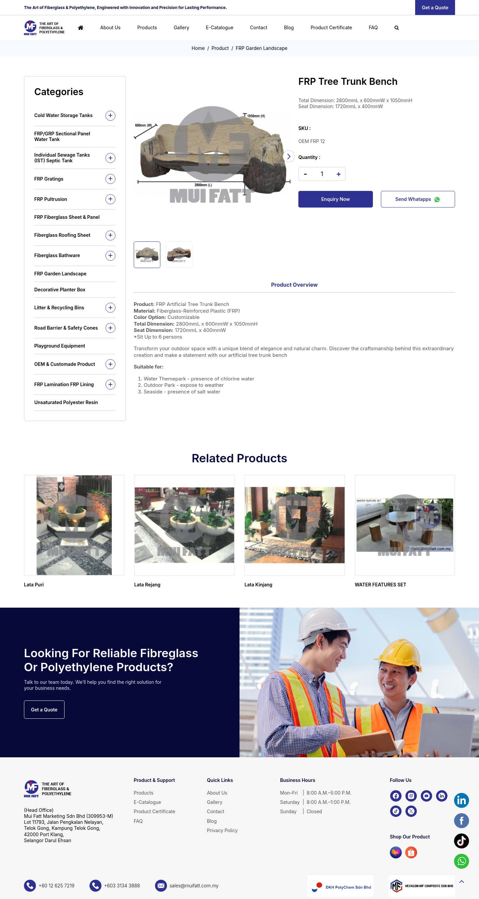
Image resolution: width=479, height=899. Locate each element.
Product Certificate (331, 27)
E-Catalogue (219, 27)
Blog (289, 27)
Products (147, 27)
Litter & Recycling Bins (59, 307)
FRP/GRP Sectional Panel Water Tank (62, 136)
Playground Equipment (59, 346)
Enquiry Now (335, 199)
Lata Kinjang (258, 584)
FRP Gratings (49, 179)
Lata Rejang (147, 584)
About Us (110, 27)
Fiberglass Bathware (57, 255)
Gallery (181, 27)
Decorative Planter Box (59, 289)
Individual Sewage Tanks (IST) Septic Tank (62, 157)
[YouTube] (426, 796)
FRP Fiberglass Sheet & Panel (66, 217)
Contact (258, 27)
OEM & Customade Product (64, 364)
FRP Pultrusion (50, 199)
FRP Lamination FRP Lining (64, 384)
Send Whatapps (418, 199)
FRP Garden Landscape (261, 48)
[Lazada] (396, 852)
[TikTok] (396, 811)
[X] (411, 811)
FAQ (373, 27)
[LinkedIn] (442, 796)
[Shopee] (411, 852)
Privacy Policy (222, 830)
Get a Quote (435, 7)
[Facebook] (396, 796)
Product (220, 48)
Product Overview (294, 284)
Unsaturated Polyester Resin (66, 402)
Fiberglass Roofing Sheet (62, 235)
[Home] (80, 28)
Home (198, 48)
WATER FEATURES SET (380, 584)
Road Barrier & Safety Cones (66, 328)
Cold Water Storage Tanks (63, 115)
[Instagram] (411, 796)
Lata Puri (34, 584)
